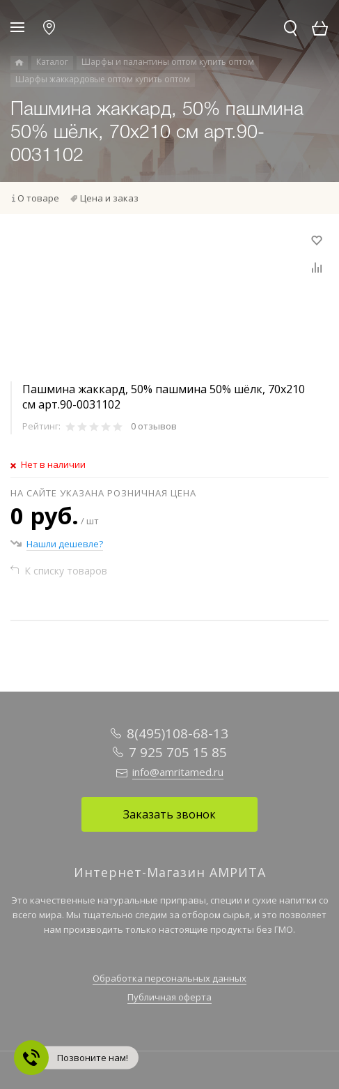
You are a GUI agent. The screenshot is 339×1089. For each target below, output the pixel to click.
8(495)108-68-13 (177, 733)
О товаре (38, 198)
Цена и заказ (109, 198)
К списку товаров (65, 570)
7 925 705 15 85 (178, 752)
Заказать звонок (169, 814)
